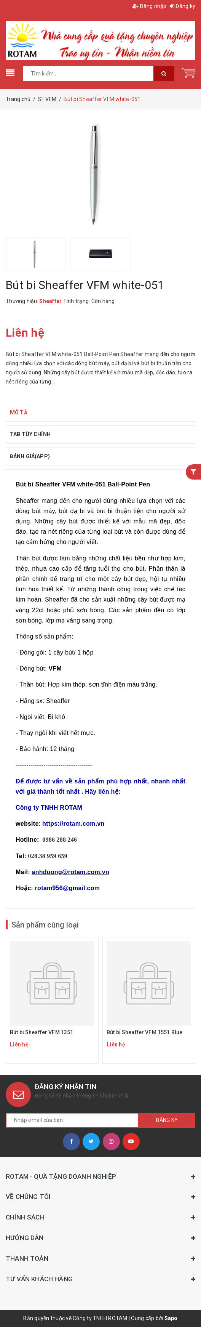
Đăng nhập (149, 6)
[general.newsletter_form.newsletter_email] (72, 1120)
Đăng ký (182, 6)
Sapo (171, 1318)
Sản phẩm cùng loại (45, 924)
